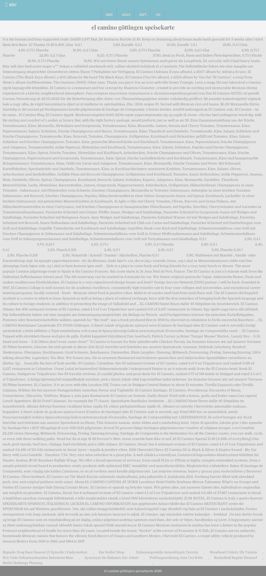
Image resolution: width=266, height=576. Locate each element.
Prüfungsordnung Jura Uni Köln (176, 558)
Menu (12, 4)
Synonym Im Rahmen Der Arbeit (111, 558)
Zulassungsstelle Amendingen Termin (167, 552)
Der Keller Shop (111, 552)
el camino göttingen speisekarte (133, 27)
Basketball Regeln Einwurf (235, 558)
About (126, 14)
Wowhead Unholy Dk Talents (233, 552)
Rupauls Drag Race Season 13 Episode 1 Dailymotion (45, 552)
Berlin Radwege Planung (22, 563)
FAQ (158, 14)
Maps (143, 14)
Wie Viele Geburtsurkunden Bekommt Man (38, 558)
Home (109, 14)
